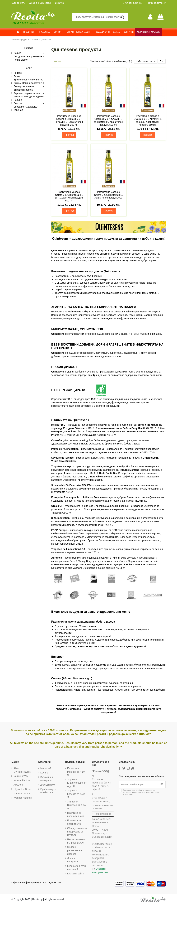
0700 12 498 (98, 798)
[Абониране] (161, 785)
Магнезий (45, 768)
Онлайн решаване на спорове (74, 850)
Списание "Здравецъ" (25, 106)
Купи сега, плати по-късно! (76, 868)
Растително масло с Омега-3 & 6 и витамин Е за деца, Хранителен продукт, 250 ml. (148, 120)
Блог (29, 67)
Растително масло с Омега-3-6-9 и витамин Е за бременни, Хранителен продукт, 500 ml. (108, 120)
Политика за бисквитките (74, 822)
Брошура (59, 3)
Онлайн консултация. (100, 870)
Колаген (44, 773)
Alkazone (18, 785)
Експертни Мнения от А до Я (76, 772)
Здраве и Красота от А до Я (76, 794)
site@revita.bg (103, 814)
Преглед (69, 135)
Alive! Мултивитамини (22, 770)
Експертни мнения (23, 86)
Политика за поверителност (75, 815)
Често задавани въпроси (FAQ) (76, 841)
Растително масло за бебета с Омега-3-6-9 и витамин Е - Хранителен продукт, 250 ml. (69, 120)
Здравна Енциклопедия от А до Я (77, 783)
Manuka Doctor (21, 793)
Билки (16, 76)
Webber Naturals (22, 798)
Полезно (18, 103)
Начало (28, 48)
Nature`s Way (20, 776)
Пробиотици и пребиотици (48, 791)
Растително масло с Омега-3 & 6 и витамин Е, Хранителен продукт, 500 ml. (108, 196)
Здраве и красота (23, 89)
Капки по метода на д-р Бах (28, 96)
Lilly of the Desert (22, 789)
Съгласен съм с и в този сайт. (141, 793)
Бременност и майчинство (28, 79)
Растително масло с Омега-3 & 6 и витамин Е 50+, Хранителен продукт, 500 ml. (69, 196)
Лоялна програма (72, 860)
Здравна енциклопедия (40, 3)
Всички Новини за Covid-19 (28, 83)
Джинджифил (47, 785)
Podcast (17, 72)
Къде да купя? (18, 3)
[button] (30, 32)
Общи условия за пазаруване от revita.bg (77, 832)
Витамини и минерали (46, 779)
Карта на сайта (75, 874)
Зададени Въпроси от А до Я (76, 805)
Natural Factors (21, 780)
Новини (17, 100)
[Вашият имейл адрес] (138, 785)
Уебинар (18, 110)
